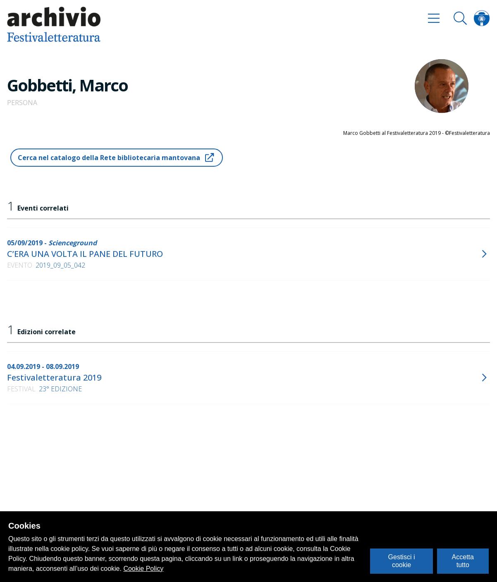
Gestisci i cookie (401, 560)
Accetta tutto (463, 560)
